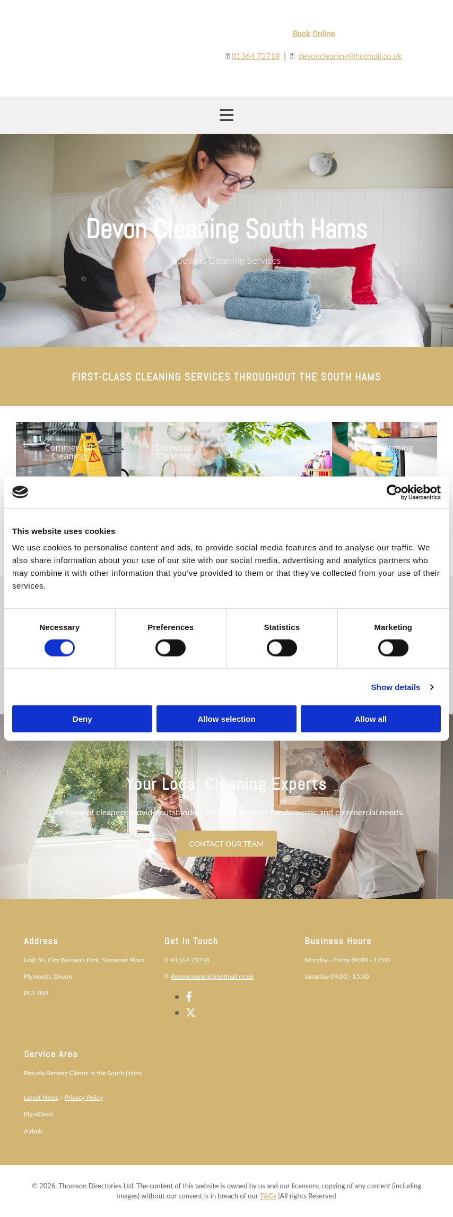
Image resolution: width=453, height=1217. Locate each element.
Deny (82, 718)
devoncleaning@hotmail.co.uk (350, 56)
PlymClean (39, 1114)
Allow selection (226, 718)
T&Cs (268, 1196)
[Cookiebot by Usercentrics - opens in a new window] (394, 492)
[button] (68, 452)
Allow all (370, 718)
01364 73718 (256, 56)
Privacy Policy (84, 1097)
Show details (396, 686)
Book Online (313, 34)
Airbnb (33, 1131)
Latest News (41, 1097)
